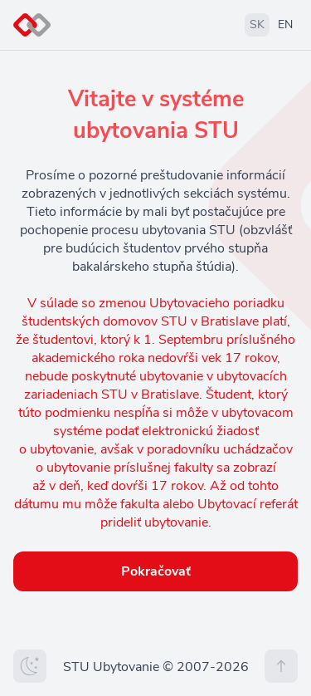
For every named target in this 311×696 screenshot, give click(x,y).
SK (257, 24)
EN (285, 24)
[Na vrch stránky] (281, 666)
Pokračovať (156, 571)
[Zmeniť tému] (29, 666)
